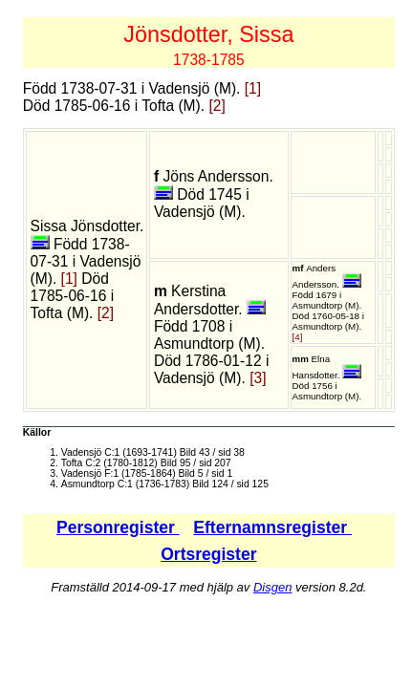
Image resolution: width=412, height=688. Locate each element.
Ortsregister (208, 554)
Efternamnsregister (272, 527)
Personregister (118, 527)
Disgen (272, 587)
